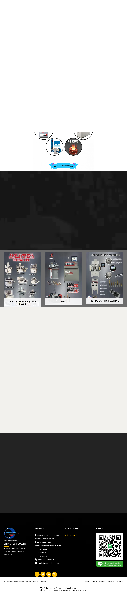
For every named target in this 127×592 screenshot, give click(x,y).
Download (110, 582)
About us (94, 582)
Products (102, 582)
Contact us (119, 582)
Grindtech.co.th (71, 535)
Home (86, 582)
